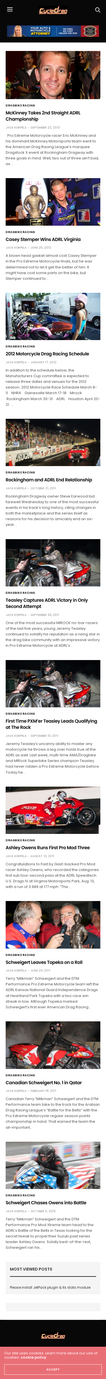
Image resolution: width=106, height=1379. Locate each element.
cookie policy (33, 1357)
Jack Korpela (16, 127)
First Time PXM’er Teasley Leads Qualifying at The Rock (51, 724)
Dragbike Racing (20, 105)
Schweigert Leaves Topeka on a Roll (44, 962)
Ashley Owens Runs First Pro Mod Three (48, 847)
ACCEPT (53, 1369)
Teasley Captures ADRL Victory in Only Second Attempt (47, 603)
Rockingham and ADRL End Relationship (49, 480)
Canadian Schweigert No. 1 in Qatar (44, 1082)
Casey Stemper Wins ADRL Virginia (43, 239)
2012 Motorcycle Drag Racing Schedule (47, 354)
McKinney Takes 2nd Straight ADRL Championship (43, 116)
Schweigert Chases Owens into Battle (46, 1202)
